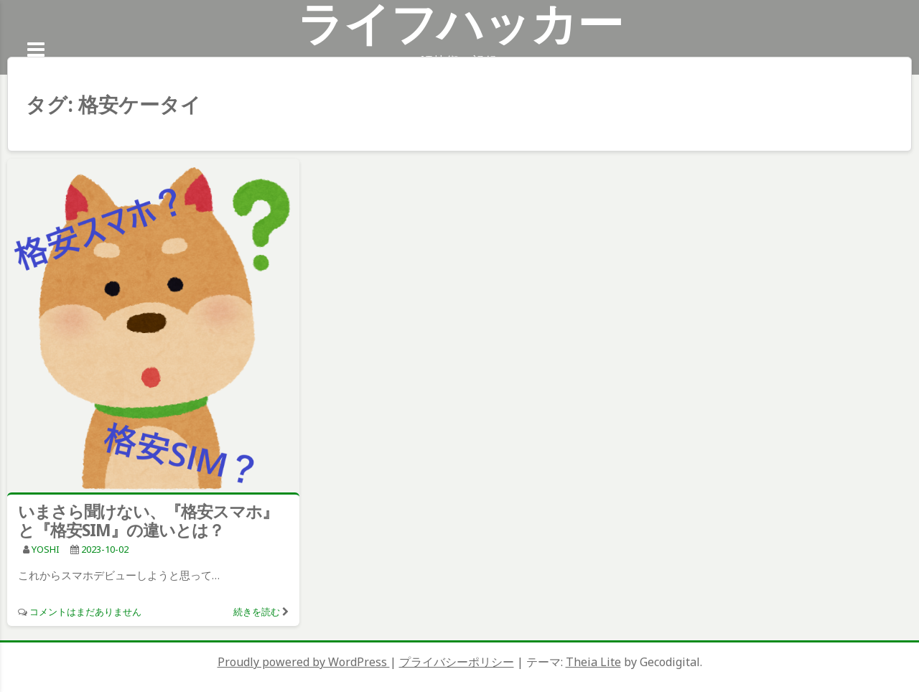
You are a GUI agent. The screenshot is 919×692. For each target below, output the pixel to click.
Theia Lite (593, 662)
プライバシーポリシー (456, 662)
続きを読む (256, 611)
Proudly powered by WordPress (304, 662)
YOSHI (46, 549)
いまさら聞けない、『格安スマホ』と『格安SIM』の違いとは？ (148, 520)
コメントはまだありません (85, 611)
